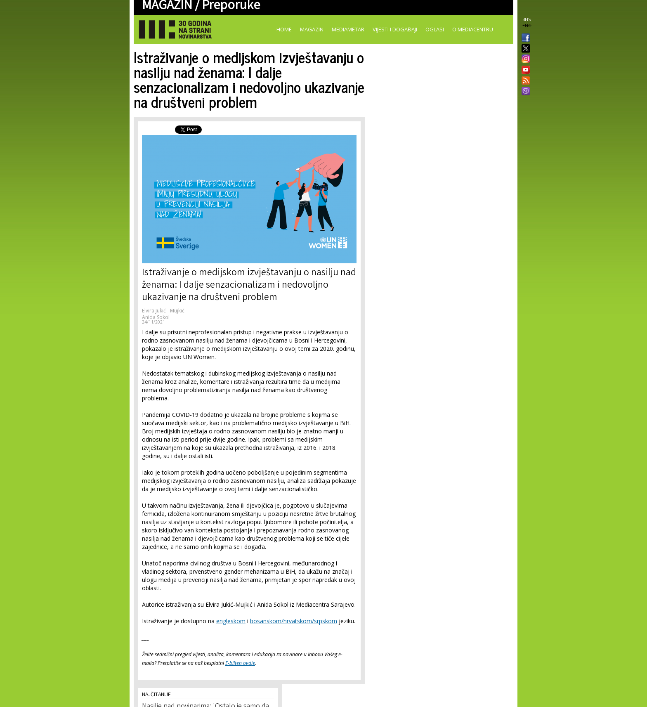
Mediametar (348, 29)
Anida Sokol (156, 317)
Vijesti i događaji (395, 29)
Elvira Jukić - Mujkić (163, 310)
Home (284, 29)
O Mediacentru (472, 29)
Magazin (312, 29)
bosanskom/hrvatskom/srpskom (293, 621)
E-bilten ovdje (240, 663)
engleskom (231, 621)
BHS (526, 19)
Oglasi (434, 29)
